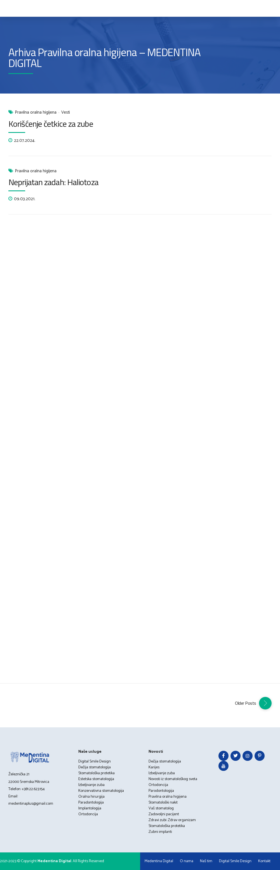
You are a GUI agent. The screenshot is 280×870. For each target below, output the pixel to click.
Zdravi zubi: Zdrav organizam (172, 820)
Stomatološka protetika (96, 773)
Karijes (154, 767)
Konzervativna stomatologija (101, 791)
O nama (186, 861)
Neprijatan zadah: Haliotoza (53, 182)
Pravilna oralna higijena (36, 112)
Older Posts (245, 703)
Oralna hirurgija (91, 796)
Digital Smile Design (94, 761)
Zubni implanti (160, 832)
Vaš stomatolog (161, 808)
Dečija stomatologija (94, 767)
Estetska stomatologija (96, 779)
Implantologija (89, 808)
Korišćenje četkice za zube (50, 123)
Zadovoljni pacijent (164, 814)
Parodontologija (161, 791)
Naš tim (206, 861)
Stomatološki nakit (163, 802)
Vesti (65, 112)
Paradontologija (91, 802)
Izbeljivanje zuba (91, 785)
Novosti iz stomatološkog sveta (173, 779)
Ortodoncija (88, 814)
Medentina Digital (159, 861)
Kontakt (264, 861)
